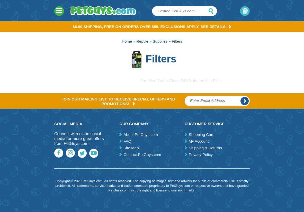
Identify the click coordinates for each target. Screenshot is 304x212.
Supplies (160, 41)
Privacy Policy (201, 154)
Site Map (131, 148)
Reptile (142, 41)
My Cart (245, 11)
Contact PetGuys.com (142, 154)
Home (127, 41)
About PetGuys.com (140, 134)
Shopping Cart (201, 134)
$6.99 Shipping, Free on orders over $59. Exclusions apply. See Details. (152, 26)
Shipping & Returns (205, 148)
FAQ (127, 141)
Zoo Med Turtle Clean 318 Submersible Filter (181, 81)
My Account (199, 141)
